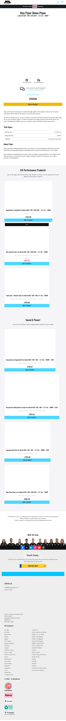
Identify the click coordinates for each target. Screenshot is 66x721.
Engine (6, 639)
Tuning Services (8, 675)
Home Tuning (8, 653)
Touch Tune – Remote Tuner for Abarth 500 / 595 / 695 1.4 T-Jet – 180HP (27, 296)
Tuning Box (7, 673)
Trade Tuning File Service (39, 655)
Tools (6, 671)
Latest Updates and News (39, 633)
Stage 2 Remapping (37, 639)
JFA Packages (8, 664)
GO (45, 566)
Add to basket (28, 220)
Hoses (6, 657)
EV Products (7, 642)
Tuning (34, 660)
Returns (34, 666)
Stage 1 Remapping (37, 637)
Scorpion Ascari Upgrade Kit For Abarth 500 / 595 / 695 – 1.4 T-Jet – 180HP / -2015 (30, 360)
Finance (34, 651)
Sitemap (34, 662)
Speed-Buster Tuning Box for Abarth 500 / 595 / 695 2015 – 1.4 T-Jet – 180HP (28, 210)
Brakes (6, 637)
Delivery (34, 664)
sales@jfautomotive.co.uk (11, 588)
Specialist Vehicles (37, 648)
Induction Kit (8, 660)
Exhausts (7, 646)
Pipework (7, 666)
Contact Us (35, 630)
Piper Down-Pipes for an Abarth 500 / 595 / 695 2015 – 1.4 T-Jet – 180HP (27, 493)
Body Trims (7, 635)
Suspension (7, 669)
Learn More (40, 6)
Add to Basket (33, 104)
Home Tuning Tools (10, 655)
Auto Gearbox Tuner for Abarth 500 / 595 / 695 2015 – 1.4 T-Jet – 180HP (27, 252)
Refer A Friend (36, 653)
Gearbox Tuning (9, 651)
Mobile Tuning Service (38, 644)
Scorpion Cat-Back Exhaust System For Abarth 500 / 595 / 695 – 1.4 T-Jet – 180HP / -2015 (32, 408)
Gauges (6, 648)
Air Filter (6, 630)
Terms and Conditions (38, 671)
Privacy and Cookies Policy (39, 669)
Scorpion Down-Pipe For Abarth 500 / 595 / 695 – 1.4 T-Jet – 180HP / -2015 (27, 450)
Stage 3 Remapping (37, 642)
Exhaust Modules (9, 644)
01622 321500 (8, 590)
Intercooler (7, 662)
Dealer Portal (35, 657)
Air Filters (7, 633)
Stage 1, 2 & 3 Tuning (38, 635)
